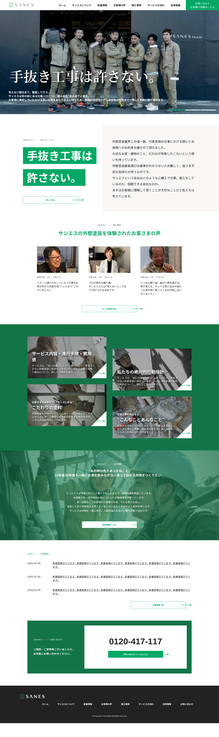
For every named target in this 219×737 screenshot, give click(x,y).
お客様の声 (119, 5)
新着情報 (102, 5)
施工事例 (136, 5)
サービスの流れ (156, 5)
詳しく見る (50, 202)
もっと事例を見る (109, 310)
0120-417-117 (135, 651)
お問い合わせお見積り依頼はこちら (202, 5)
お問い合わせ (186, 717)
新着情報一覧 (158, 614)
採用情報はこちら (109, 530)
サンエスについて (81, 5)
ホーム (62, 5)
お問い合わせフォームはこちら (135, 666)
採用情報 (175, 5)
